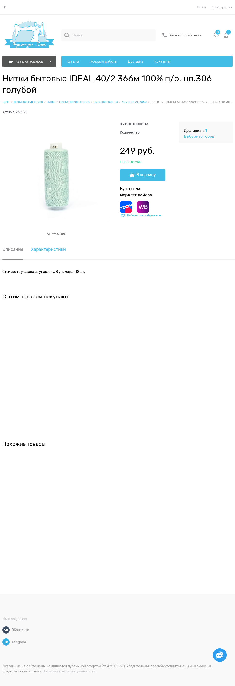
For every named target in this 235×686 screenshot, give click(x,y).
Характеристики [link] (48, 249)
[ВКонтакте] (6, 630)
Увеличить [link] (58, 233)
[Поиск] (66, 35)
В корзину (146, 175)
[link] (5, 7)
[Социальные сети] (220, 655)
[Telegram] (6, 642)
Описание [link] (12, 249)
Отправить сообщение (185, 35)
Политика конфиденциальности (68, 671)
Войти (202, 7)
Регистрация (222, 7)
